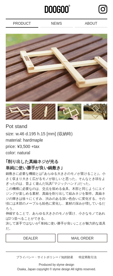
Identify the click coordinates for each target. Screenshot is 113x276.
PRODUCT (22, 23)
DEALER (30, 238)
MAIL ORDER (82, 238)
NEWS (56, 23)
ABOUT (91, 23)
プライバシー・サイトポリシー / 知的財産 (44, 257)
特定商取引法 (88, 257)
